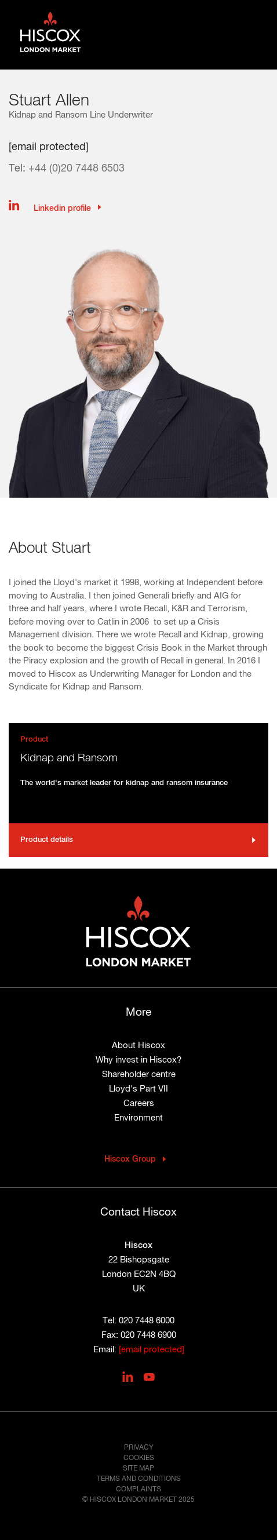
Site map (138, 1468)
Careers (138, 1103)
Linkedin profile (61, 209)
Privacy (139, 1447)
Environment (138, 1118)
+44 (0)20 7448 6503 (76, 168)
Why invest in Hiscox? (138, 1060)
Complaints (138, 1489)
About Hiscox (138, 1045)
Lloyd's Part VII (138, 1089)
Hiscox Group (130, 1159)
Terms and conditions (139, 1479)
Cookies (138, 1458)
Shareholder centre (139, 1074)
